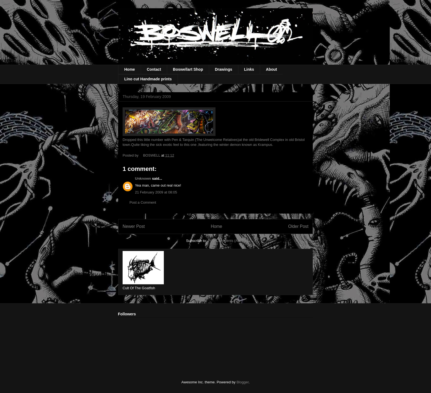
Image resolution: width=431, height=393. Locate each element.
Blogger (242, 382)
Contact (154, 69)
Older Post (298, 226)
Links (249, 69)
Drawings (223, 69)
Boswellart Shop (188, 69)
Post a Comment (142, 202)
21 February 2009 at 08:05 (156, 192)
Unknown (143, 178)
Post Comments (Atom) (226, 241)
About (271, 69)
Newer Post (134, 226)
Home (129, 69)
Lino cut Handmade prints (148, 79)
